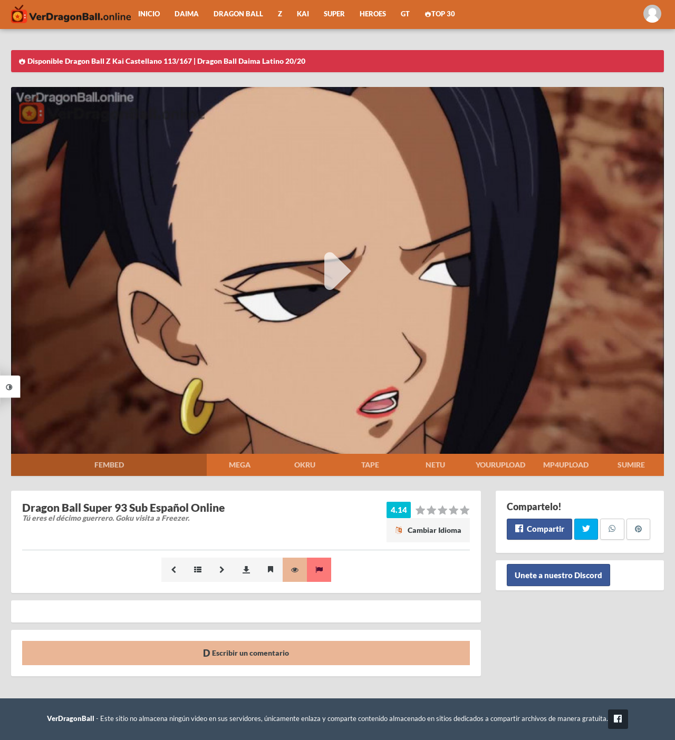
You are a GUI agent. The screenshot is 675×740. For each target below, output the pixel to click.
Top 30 (440, 14)
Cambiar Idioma (428, 529)
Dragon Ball (238, 14)
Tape (370, 464)
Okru (304, 464)
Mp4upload (566, 464)
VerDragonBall (70, 719)
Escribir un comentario (246, 652)
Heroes (373, 14)
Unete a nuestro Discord (558, 575)
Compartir (539, 528)
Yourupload (500, 464)
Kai (303, 14)
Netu (435, 464)
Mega (239, 464)
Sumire (631, 464)
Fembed (109, 464)
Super (334, 14)
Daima (187, 14)
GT (405, 14)
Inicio (149, 14)
